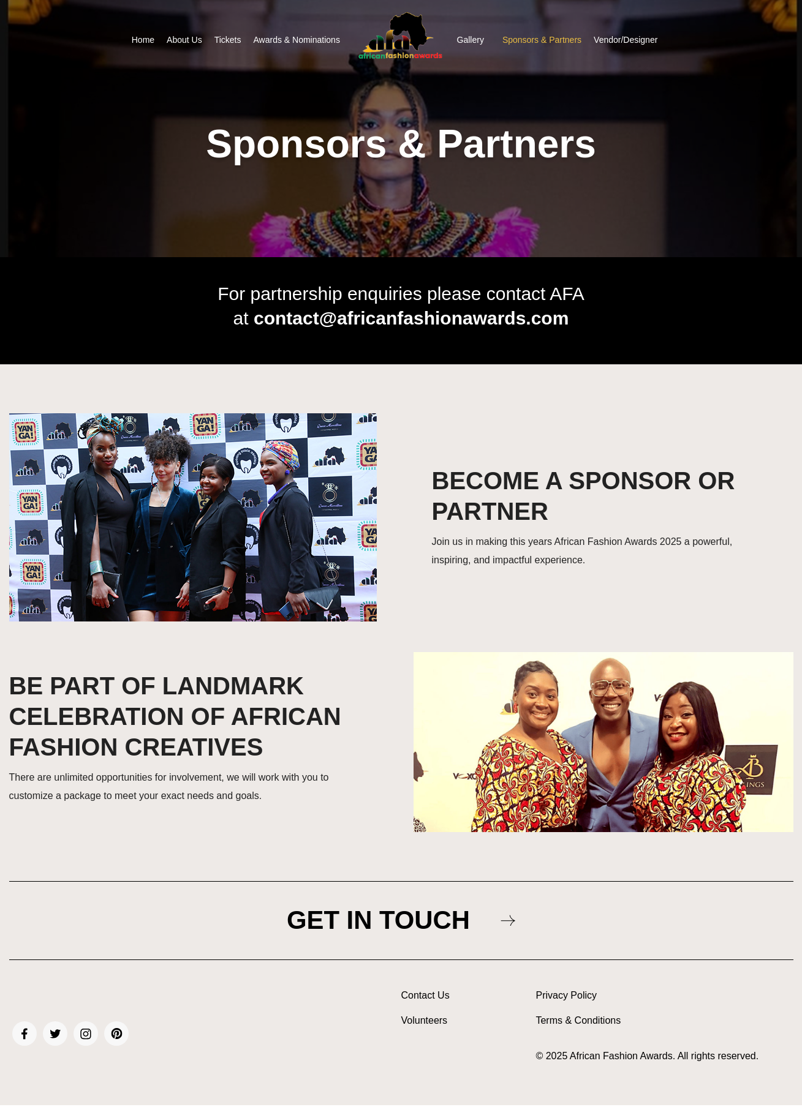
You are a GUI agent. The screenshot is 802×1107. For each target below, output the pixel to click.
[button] (473, 39)
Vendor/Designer (625, 40)
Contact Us (425, 998)
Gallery (470, 40)
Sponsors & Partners (541, 40)
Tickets (227, 40)
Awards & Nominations (297, 40)
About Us (184, 40)
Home (143, 40)
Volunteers (424, 1023)
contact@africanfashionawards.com (411, 318)
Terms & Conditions (578, 1023)
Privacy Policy (566, 998)
